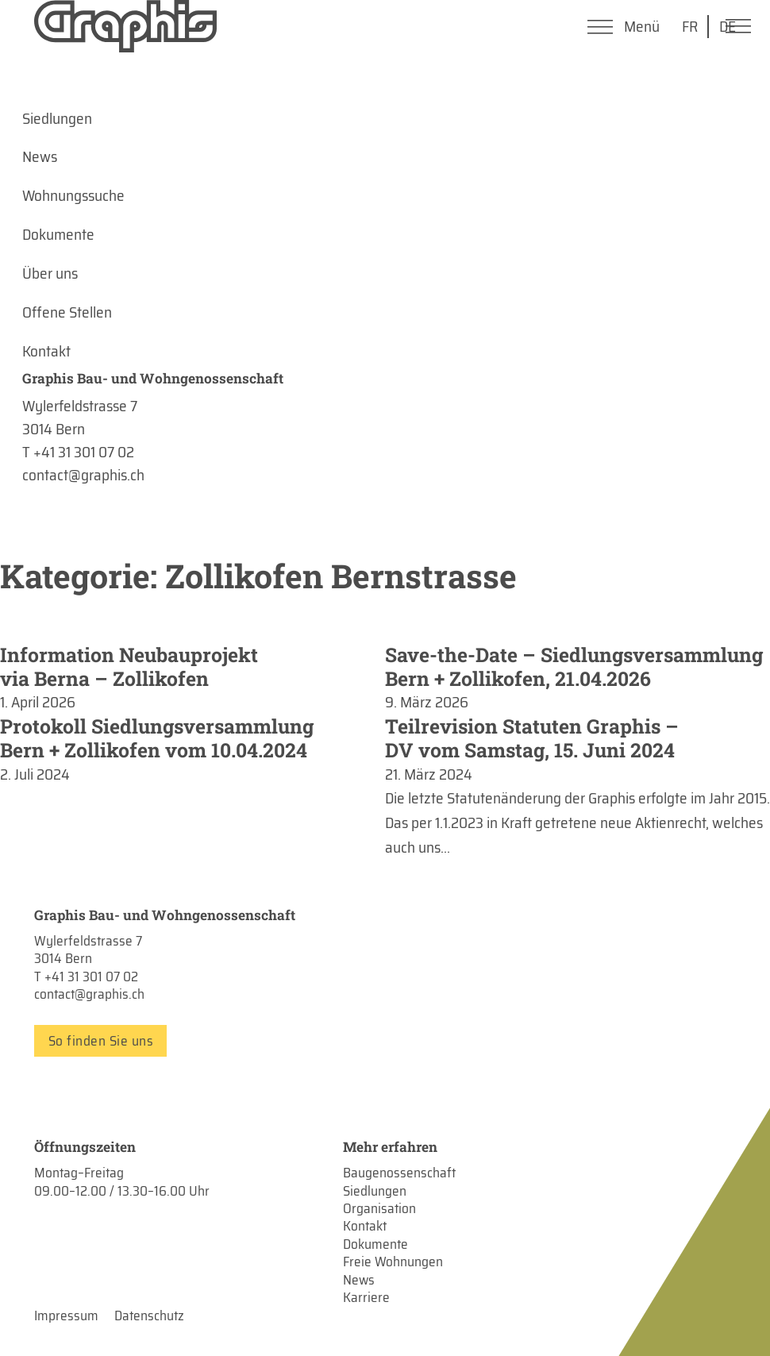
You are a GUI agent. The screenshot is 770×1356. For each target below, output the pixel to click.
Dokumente (375, 1244)
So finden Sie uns (101, 1041)
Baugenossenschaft (399, 1172)
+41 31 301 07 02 (91, 976)
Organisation (379, 1208)
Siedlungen (374, 1191)
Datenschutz (149, 1315)
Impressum (66, 1315)
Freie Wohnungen (393, 1261)
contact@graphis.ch (89, 994)
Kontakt (365, 1226)
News (359, 1280)
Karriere (366, 1297)
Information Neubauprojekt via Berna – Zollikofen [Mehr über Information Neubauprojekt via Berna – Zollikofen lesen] (129, 666)
